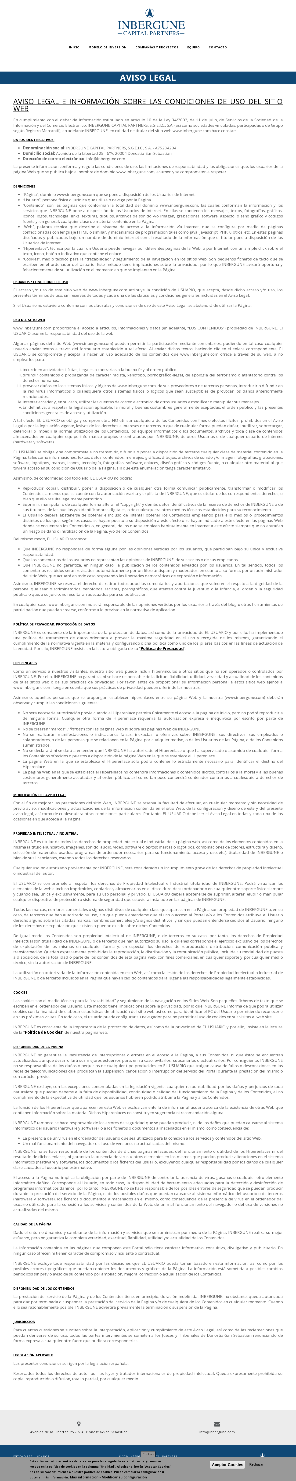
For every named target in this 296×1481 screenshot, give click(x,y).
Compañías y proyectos (157, 47)
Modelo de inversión (108, 47)
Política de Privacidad (162, 648)
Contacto (218, 47)
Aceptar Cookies (227, 1465)
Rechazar (256, 1464)
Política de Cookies (43, 1032)
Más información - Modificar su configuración (108, 1477)
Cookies (148, 1454)
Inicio (74, 47)
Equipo (193, 47)
